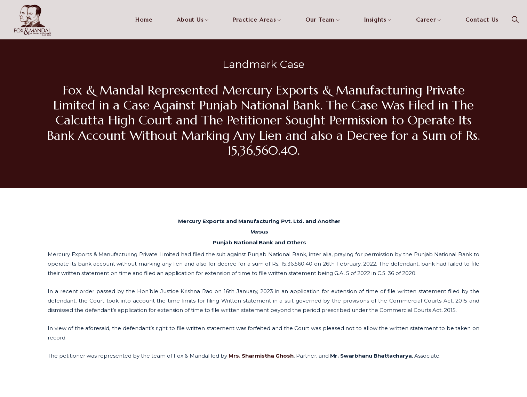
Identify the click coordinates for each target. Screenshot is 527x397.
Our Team (320, 19)
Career (426, 19)
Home (143, 19)
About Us (190, 19)
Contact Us (481, 19)
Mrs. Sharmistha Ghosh (261, 355)
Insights (375, 19)
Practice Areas (254, 19)
